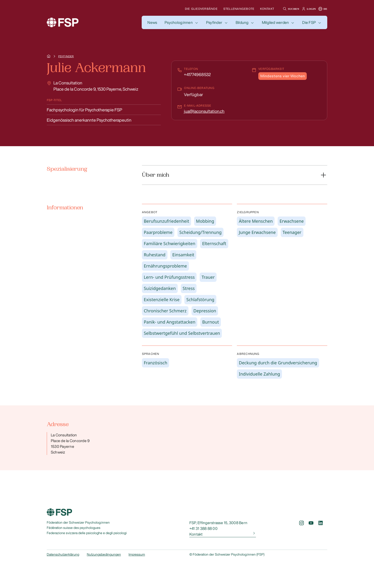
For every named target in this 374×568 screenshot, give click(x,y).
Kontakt (267, 8)
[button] (290, 9)
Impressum (137, 554)
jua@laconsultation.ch (204, 111)
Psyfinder (214, 22)
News (152, 22)
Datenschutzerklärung (63, 554)
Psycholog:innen (179, 22)
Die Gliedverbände (201, 8)
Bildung (242, 22)
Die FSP (309, 22)
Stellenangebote (239, 8)
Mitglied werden (275, 22)
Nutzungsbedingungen (104, 554)
